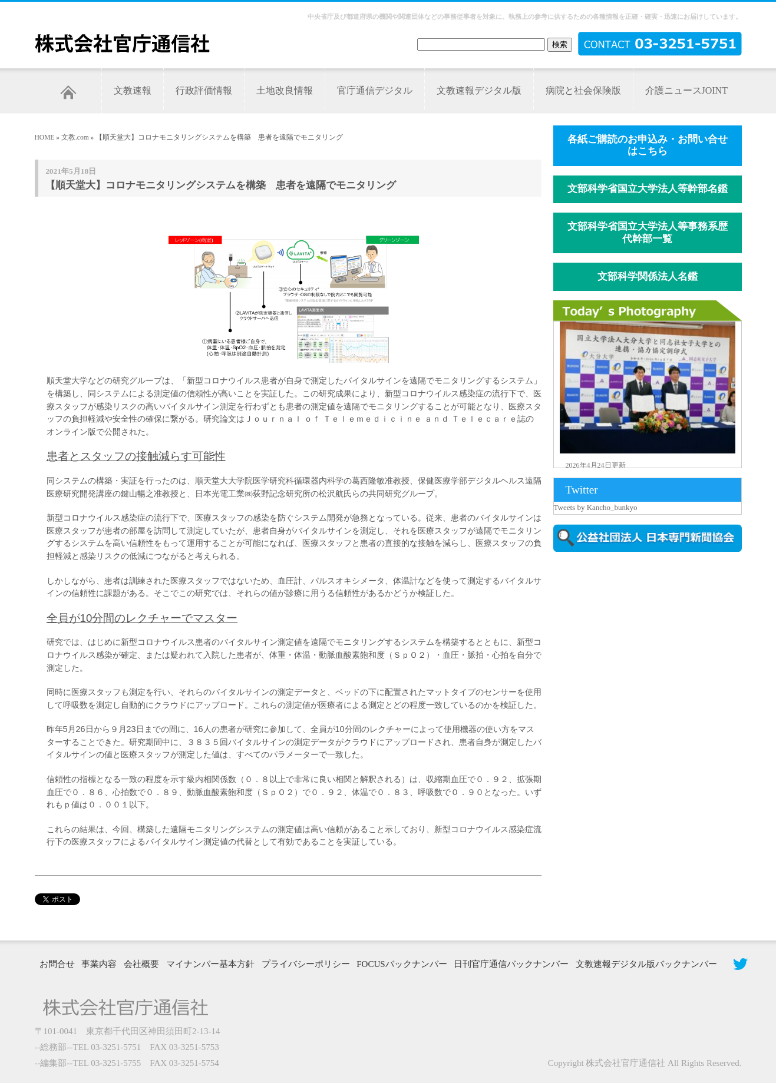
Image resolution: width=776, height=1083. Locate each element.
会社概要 (141, 964)
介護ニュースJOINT (686, 90)
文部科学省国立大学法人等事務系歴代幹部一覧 (647, 232)
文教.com (75, 137)
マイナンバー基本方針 (210, 964)
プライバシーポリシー (306, 964)
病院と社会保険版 (583, 90)
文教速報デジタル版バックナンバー (646, 964)
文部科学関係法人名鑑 (647, 276)
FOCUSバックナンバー (401, 964)
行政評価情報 (204, 90)
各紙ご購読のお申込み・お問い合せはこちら (647, 145)
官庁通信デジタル (374, 90)
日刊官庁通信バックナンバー (511, 964)
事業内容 (99, 964)
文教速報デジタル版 (479, 90)
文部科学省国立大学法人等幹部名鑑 (647, 188)
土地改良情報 (284, 90)
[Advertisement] (653, 661)
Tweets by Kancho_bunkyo (596, 507)
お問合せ (57, 964)
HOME (45, 137)
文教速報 (132, 90)
